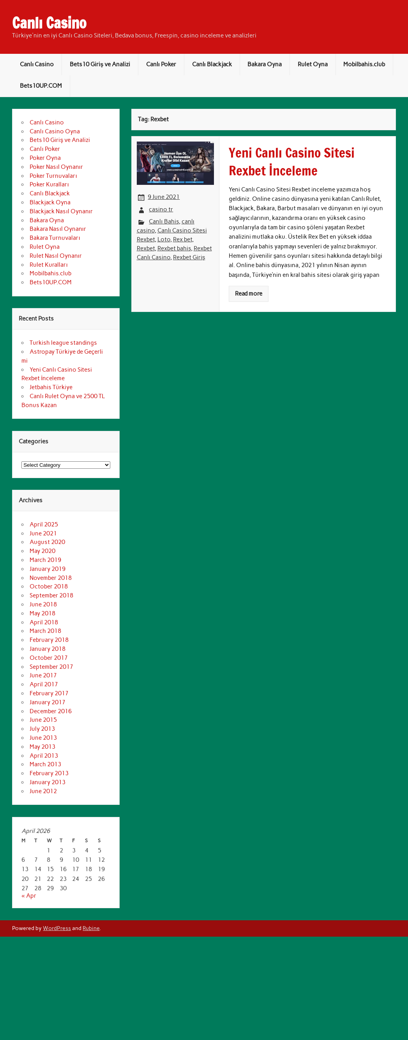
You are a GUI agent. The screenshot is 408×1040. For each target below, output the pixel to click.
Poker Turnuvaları (53, 175)
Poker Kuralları (49, 184)
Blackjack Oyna (50, 202)
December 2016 (51, 711)
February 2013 (49, 773)
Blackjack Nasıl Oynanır (61, 211)
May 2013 (42, 746)
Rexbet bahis (174, 248)
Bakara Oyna (264, 64)
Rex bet (182, 239)
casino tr (161, 209)
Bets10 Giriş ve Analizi (100, 64)
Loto (163, 239)
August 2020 (47, 542)
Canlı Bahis (163, 221)
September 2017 (51, 666)
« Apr (28, 895)
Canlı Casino (49, 23)
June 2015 (43, 719)
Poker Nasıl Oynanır (56, 166)
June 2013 (43, 737)
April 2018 (44, 622)
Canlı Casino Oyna (54, 131)
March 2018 (45, 630)
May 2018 (42, 613)
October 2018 (49, 586)
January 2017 (47, 702)
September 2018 (51, 595)
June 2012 (43, 791)
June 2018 (43, 604)
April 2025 (44, 524)
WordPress (57, 928)
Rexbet (146, 248)
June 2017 (43, 675)
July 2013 (42, 728)
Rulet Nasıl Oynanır (55, 255)
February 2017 (49, 693)
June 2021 (43, 533)
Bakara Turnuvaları (55, 237)
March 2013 (45, 764)
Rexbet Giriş (189, 257)
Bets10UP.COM (41, 85)
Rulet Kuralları (48, 264)
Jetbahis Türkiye (51, 387)
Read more (248, 293)
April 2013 (44, 755)
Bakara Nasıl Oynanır (58, 228)
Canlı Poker (161, 64)
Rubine (91, 928)
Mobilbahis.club (364, 64)
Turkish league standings (63, 342)
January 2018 (47, 648)
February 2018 (49, 639)
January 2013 (47, 782)
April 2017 (44, 684)
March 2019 (45, 559)
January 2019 (47, 568)
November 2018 (51, 577)
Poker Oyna (45, 157)
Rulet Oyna (313, 64)
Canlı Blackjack (212, 64)
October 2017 (49, 657)
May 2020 (42, 551)
